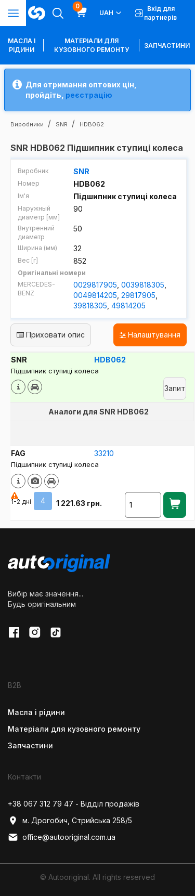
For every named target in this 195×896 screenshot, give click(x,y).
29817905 (138, 295)
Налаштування (150, 334)
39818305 (90, 305)
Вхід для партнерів (156, 13)
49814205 (128, 305)
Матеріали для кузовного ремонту (91, 45)
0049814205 (95, 295)
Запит (174, 388)
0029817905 (95, 284)
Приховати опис (51, 334)
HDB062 (110, 359)
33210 (104, 453)
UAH (111, 13)
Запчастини (167, 45)
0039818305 (142, 284)
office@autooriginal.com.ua (61, 837)
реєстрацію (89, 94)
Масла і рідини (36, 712)
